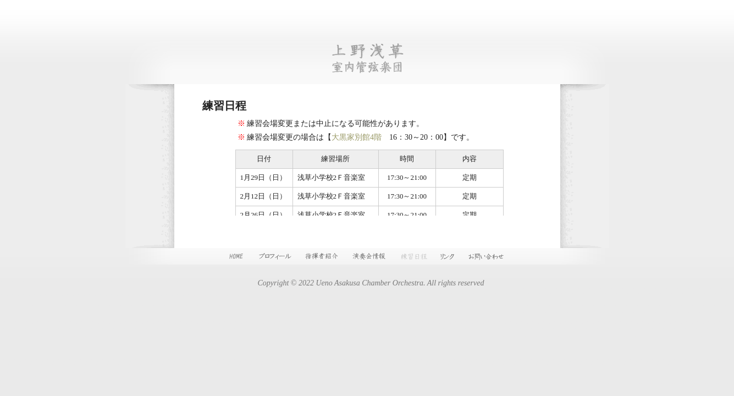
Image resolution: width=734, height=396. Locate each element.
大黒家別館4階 (357, 137)
